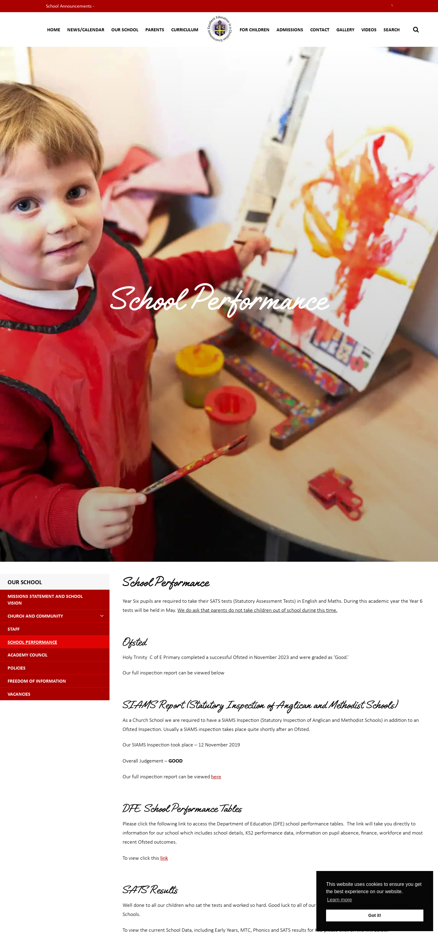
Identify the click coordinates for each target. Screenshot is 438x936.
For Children (254, 29)
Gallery (345, 29)
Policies (17, 667)
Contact (319, 29)
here (216, 776)
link (164, 857)
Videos (369, 29)
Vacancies (19, 694)
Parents (154, 29)
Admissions (289, 29)
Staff (13, 629)
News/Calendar (85, 29)
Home (53, 29)
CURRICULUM (184, 29)
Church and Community (35, 615)
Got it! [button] (374, 915)
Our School (124, 29)
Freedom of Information (37, 680)
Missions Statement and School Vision (45, 599)
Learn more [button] (339, 899)
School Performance (32, 642)
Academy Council (27, 654)
